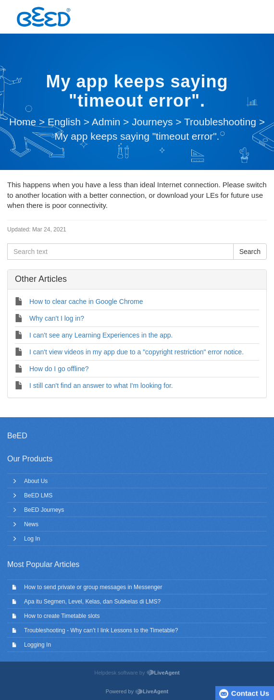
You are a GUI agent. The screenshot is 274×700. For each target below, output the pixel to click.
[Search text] (120, 251)
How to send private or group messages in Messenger (93, 587)
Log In (32, 538)
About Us (36, 481)
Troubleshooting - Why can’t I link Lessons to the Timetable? (101, 630)
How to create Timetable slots (62, 616)
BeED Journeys (44, 510)
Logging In (37, 644)
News (31, 524)
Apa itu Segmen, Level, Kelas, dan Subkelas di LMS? (92, 601)
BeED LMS (38, 495)
